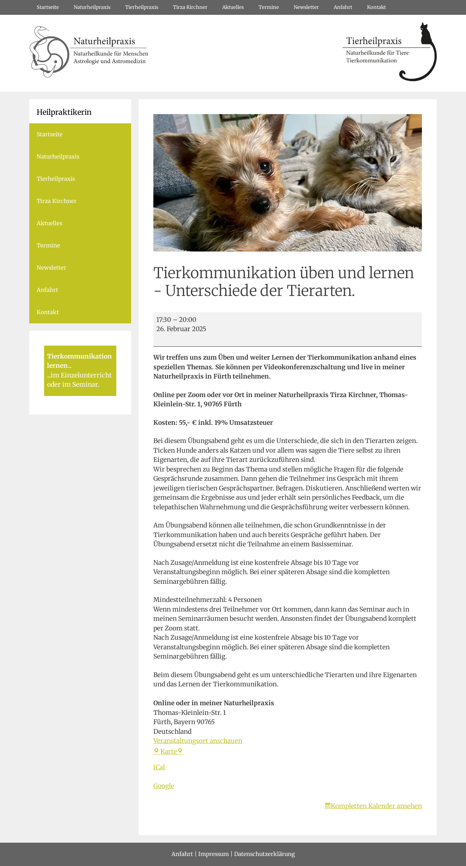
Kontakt (376, 7)
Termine (269, 7)
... (69, 366)
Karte (168, 751)
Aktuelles (233, 7)
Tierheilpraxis (141, 7)
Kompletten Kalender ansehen (376, 806)
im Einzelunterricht (81, 375)
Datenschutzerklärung (264, 853)
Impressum (213, 853)
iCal (159, 767)
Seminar (85, 384)
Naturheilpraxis (92, 7)
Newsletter (306, 7)
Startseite (48, 7)
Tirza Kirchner (190, 7)
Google (163, 786)
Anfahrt (343, 7)
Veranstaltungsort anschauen (197, 741)
